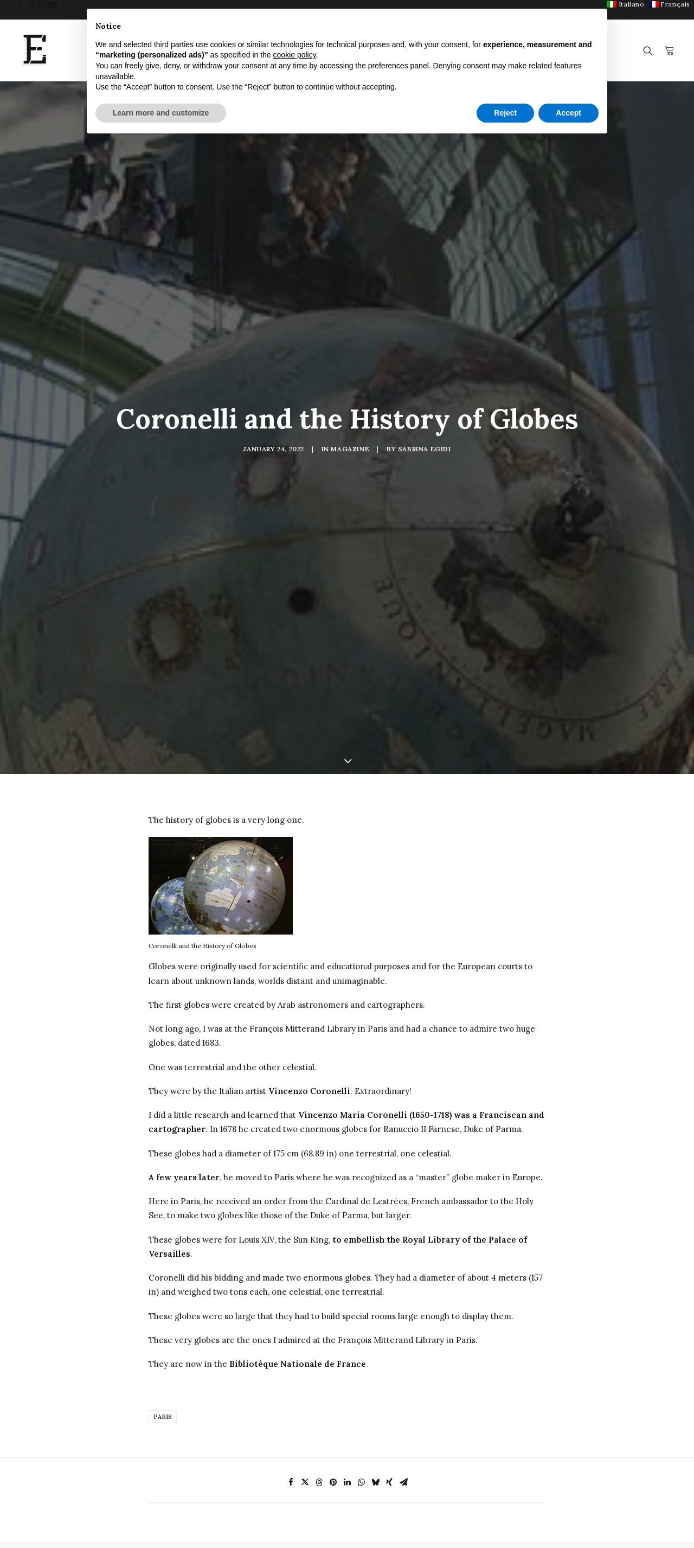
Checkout (501, 1539)
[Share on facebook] (290, 1319)
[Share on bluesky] (375, 1319)
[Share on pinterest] (332, 1319)
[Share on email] (403, 1319)
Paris (162, 1253)
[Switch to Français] (669, 4)
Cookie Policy (625, 1534)
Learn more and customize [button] (161, 112)
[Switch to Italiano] (625, 4)
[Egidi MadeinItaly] (34, 50)
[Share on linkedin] (347, 1319)
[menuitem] (625, 4)
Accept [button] (568, 112)
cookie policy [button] (294, 54)
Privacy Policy (626, 1524)
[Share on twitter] (304, 1319)
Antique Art (272, 1537)
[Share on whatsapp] (361, 1319)
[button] (19, 5)
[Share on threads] (318, 1319)
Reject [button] (505, 112)
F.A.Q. (378, 1537)
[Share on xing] (389, 1319)
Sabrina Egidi (424, 367)
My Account (505, 1525)
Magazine (350, 367)
